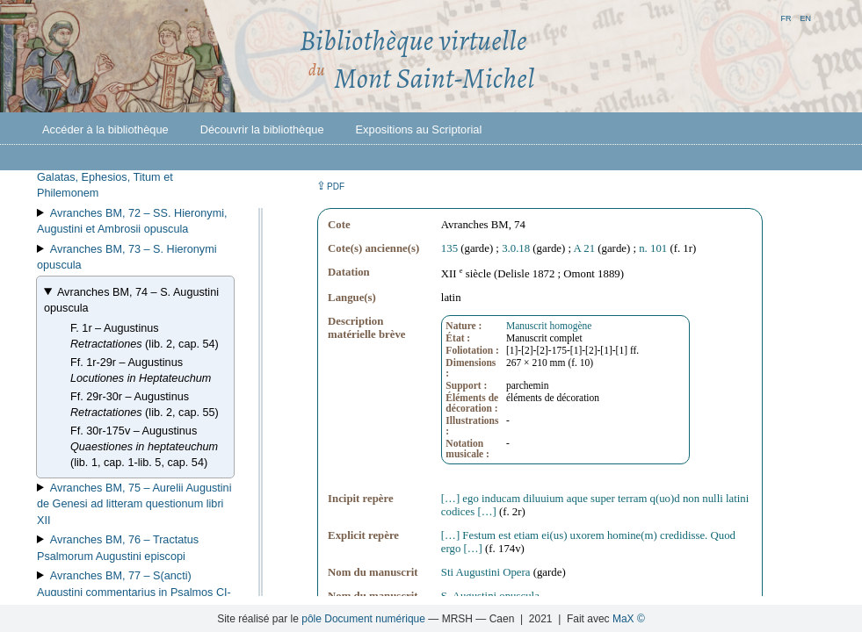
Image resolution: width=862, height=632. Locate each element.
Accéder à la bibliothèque (105, 129)
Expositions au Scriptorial (419, 129)
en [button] (805, 17)
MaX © (628, 619)
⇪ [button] (330, 185)
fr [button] (785, 17)
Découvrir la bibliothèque (262, 129)
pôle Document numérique (363, 619)
